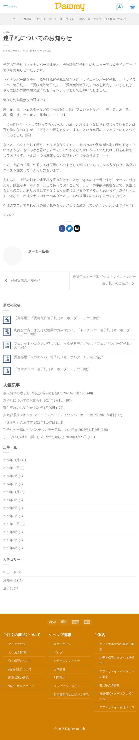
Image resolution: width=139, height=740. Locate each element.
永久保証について (115, 19)
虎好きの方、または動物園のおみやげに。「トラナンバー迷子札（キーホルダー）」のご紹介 (72, 332)
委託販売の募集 (109, 685)
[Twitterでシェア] (69, 228)
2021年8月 (10, 532)
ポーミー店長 (44, 50)
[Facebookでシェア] (62, 228)
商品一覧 (84, 19)
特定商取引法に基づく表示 (71, 694)
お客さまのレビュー (67, 660)
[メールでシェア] (77, 228)
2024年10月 (11, 468)
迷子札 (8, 588)
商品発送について (19, 669)
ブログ (97, 19)
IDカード (10, 572)
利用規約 (59, 677)
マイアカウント (18, 644)
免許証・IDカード (35, 19)
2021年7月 (10, 540)
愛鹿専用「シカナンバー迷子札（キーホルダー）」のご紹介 (58, 357)
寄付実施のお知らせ (21, 280)
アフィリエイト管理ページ (116, 707)
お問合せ (59, 669)
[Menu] (10, 7)
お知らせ (8, 32)
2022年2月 (10, 508)
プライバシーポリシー (68, 686)
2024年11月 (11, 460)
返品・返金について (21, 686)
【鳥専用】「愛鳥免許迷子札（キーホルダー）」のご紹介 (57, 318)
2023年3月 (10, 500)
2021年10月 (11, 524)
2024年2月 (10, 476)
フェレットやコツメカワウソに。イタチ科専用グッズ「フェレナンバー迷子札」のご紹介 (73, 345)
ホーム (17, 19)
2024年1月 (10, 484)
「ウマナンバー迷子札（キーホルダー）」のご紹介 (52, 369)
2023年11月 (11, 492)
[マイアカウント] (119, 7)
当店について (62, 644)
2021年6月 (10, 548)
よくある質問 (17, 652)
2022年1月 (10, 516)
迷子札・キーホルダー (63, 19)
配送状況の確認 (18, 677)
